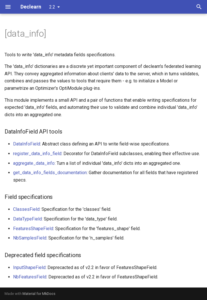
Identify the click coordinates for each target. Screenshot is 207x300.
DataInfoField (26, 144)
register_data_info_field (37, 153)
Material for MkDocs (38, 293)
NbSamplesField (29, 238)
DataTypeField (27, 219)
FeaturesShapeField (33, 228)
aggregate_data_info (34, 163)
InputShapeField (29, 267)
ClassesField (26, 209)
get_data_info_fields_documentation (50, 172)
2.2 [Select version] (52, 7)
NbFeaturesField (29, 277)
